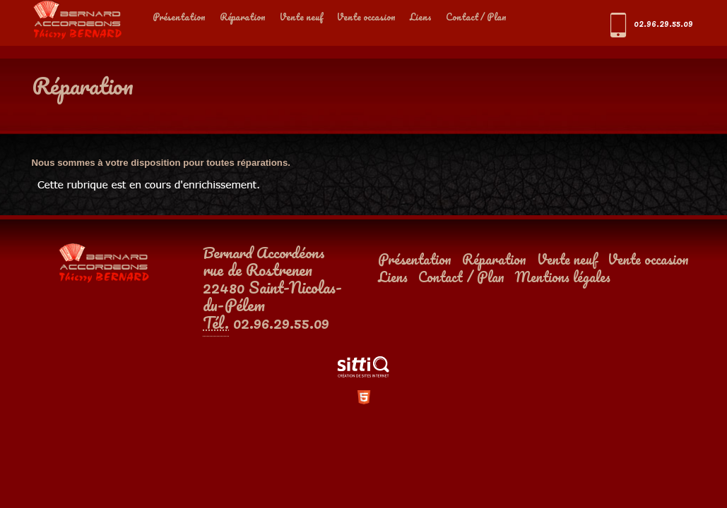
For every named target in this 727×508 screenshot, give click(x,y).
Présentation (179, 17)
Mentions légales (562, 277)
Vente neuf (301, 17)
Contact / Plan (476, 17)
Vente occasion (366, 17)
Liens (421, 17)
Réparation (243, 17)
